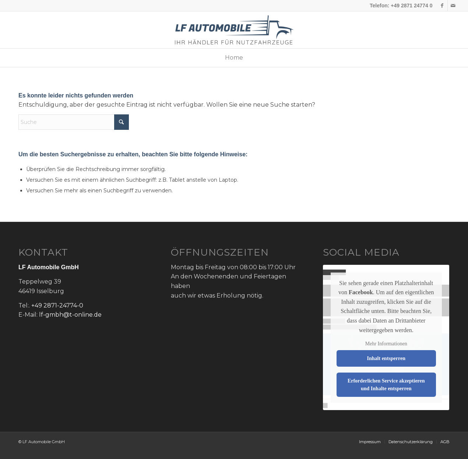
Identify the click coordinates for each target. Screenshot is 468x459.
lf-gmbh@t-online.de (70, 314)
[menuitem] (234, 58)
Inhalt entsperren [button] (386, 358)
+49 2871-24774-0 (57, 305)
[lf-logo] (234, 29)
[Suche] (73, 122)
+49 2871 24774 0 (411, 5)
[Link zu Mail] (453, 5)
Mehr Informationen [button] (386, 343)
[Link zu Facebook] (442, 5)
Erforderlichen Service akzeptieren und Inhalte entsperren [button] (386, 384)
